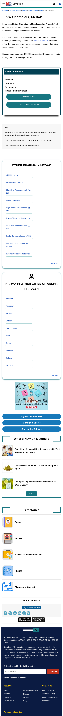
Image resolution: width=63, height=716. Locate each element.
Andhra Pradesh (33, 10)
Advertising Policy (48, 694)
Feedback (45, 701)
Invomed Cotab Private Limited (18, 254)
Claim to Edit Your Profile (29, 105)
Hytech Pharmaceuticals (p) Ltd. (18, 218)
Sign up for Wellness (31, 416)
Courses (7, 694)
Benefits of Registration (31, 690)
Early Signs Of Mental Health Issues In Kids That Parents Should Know (37, 451)
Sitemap (26, 694)
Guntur (8, 343)
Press (25, 701)
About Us (8, 686)
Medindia (5, 10)
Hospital (19, 538)
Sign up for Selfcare (32, 429)
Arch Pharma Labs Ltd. (15, 183)
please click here (41, 41)
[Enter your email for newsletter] (25, 671)
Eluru (8, 336)
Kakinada (9, 365)
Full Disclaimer (28, 657)
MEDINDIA (14, 4)
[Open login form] (60, 4)
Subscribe (53, 671)
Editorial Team (9, 701)
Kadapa (9, 358)
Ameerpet (9, 298)
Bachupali (9, 313)
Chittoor (9, 321)
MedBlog (26, 697)
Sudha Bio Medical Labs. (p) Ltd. (18, 236)
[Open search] (54, 4)
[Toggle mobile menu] (3, 4)
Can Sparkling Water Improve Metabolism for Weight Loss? (35, 483)
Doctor (18, 522)
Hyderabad (10, 350)
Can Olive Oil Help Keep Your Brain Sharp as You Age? (37, 467)
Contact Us (47, 686)
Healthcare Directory (15, 10)
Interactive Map (29, 97)
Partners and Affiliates (50, 697)
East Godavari (11, 328)
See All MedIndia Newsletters (15, 678)
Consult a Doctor (31, 423)
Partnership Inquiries (13, 712)
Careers (6, 690)
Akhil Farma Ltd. (12, 175)
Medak (41, 10)
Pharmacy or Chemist (25, 587)
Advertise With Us (48, 690)
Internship (7, 697)
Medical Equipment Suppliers (28, 555)
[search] (28, 630)
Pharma (24, 10)
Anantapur (10, 306)
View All (54, 264)
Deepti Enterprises (13, 200)
